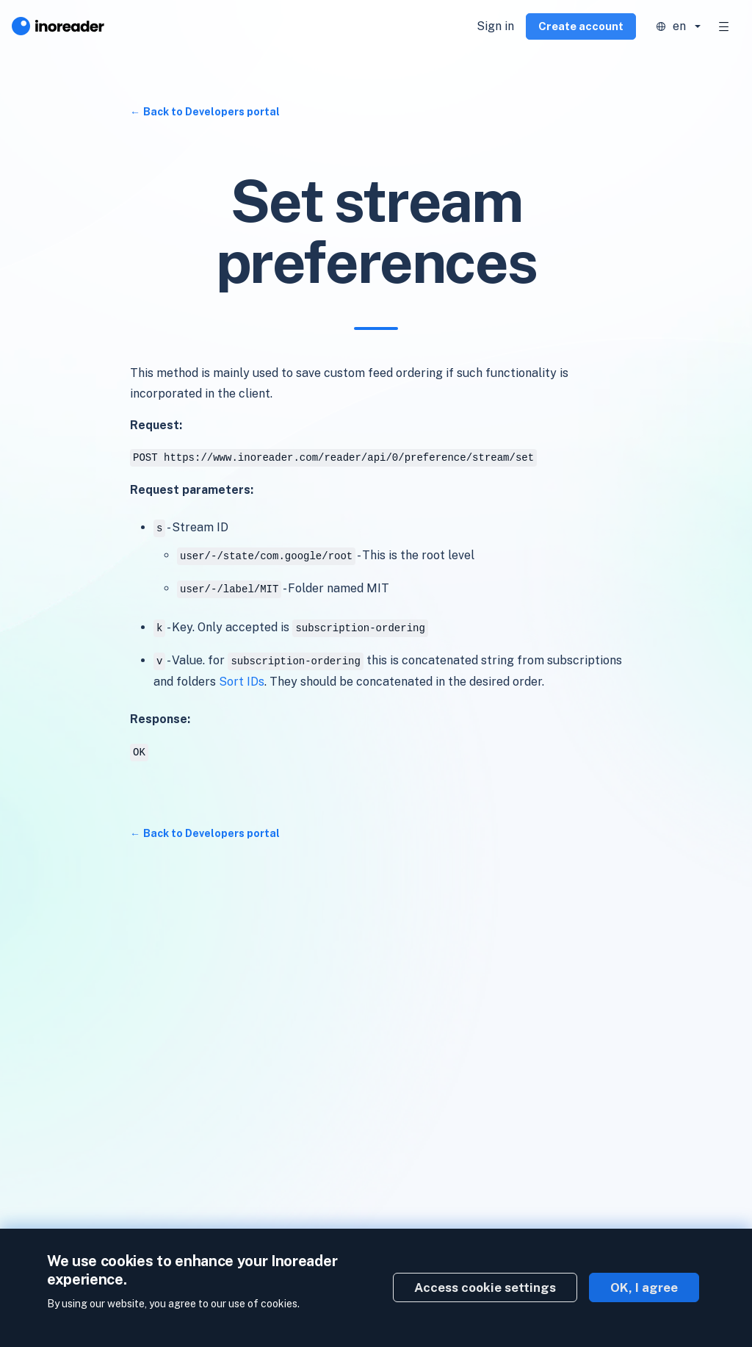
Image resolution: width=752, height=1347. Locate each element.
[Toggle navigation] (724, 26)
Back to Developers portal (211, 112)
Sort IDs (241, 682)
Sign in (495, 26)
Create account (580, 26)
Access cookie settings (485, 1287)
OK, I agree (644, 1287)
